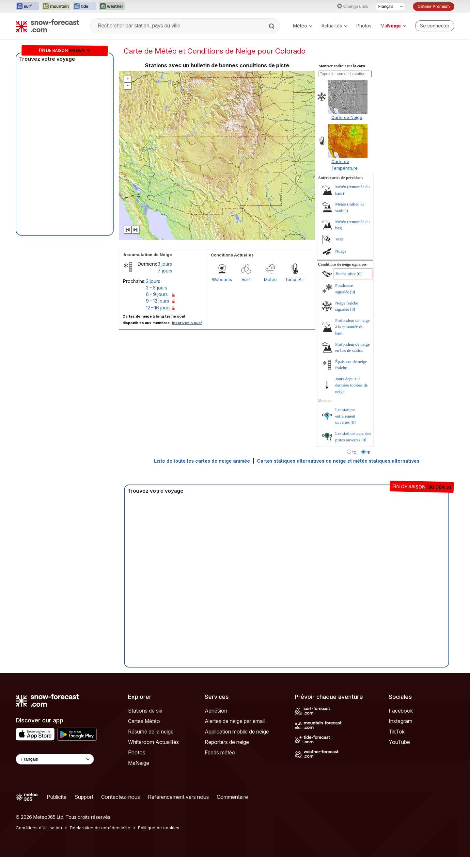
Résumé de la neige (151, 731)
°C (354, 452)
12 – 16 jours (158, 307)
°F (368, 452)
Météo (302, 25)
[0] (359, 273)
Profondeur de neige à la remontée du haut (352, 327)
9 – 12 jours (157, 301)
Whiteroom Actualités (153, 742)
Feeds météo (220, 752)
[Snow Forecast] (47, 25)
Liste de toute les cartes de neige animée (202, 461)
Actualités (334, 25)
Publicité (57, 797)
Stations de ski (145, 710)
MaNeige (138, 763)
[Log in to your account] (434, 25)
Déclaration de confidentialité (100, 827)
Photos (363, 25)
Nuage (340, 251)
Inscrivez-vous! (187, 323)
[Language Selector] (55, 759)
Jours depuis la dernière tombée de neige (351, 385)
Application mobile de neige (237, 731)
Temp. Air (294, 279)
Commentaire (232, 797)
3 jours (165, 264)
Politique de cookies (158, 827)
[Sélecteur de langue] (390, 6)
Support (83, 797)
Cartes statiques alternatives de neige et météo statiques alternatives (338, 461)
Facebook (401, 710)
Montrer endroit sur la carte (342, 66)
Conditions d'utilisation (39, 827)
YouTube (399, 742)
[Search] (272, 26)
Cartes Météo (144, 721)
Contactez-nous (120, 797)
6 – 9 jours (157, 294)
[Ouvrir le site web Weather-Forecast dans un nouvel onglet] (112, 6)
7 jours (165, 270)
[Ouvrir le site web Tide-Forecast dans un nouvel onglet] (84, 6)
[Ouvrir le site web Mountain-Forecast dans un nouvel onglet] (56, 6)
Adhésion (216, 710)
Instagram (400, 721)
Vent (246, 279)
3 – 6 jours (156, 287)
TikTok (397, 731)
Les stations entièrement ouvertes (345, 416)
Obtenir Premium (433, 6)
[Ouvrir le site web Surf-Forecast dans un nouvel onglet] (27, 6)
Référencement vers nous (178, 797)
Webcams (222, 279)
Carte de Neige (346, 117)
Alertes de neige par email (235, 721)
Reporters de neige (227, 742)
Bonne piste (346, 273)
